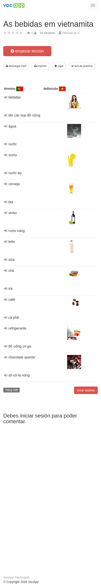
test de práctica (81, 66)
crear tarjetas (86, 390)
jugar (58, 66)
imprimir (40, 66)
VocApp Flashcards (16, 577)
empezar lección (27, 51)
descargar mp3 (16, 66)
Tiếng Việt (11, 390)
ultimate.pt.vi (71, 33)
